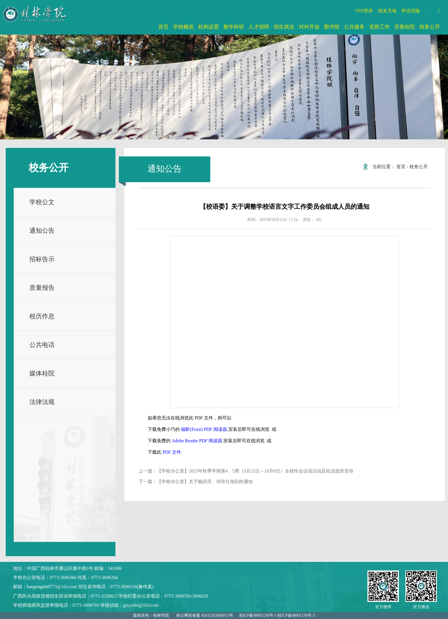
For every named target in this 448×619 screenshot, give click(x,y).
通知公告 (42, 230)
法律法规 (42, 401)
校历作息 (42, 316)
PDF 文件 (172, 452)
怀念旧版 (411, 10)
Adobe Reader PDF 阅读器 (197, 440)
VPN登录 (364, 10)
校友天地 (387, 10)
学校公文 (42, 202)
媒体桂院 (42, 373)
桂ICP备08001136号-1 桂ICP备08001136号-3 (277, 615)
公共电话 (42, 344)
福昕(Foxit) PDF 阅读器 (204, 429)
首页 (400, 166)
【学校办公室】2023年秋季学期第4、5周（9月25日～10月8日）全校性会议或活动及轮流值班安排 (255, 471)
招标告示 (42, 259)
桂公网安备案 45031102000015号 (204, 615)
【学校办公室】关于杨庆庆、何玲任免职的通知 (205, 481)
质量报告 (42, 287)
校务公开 (418, 166)
